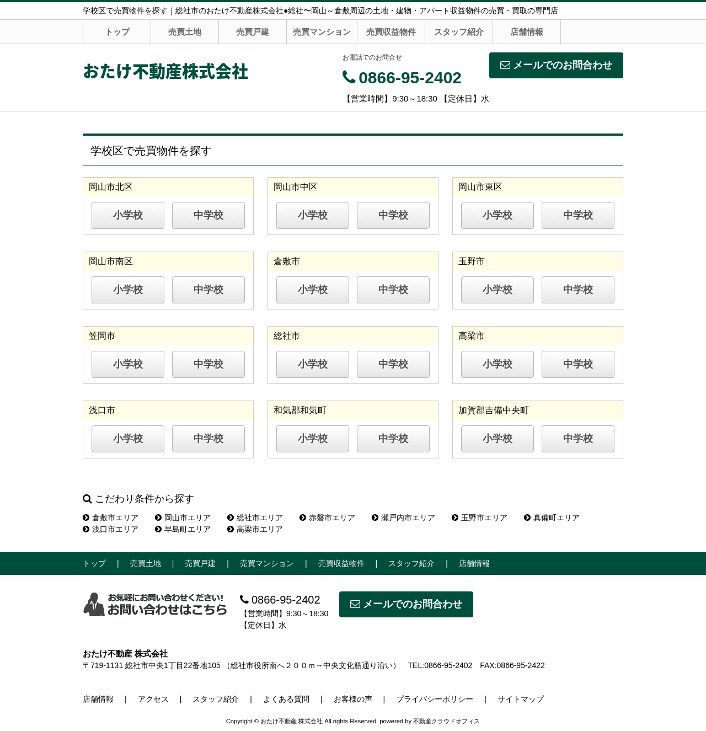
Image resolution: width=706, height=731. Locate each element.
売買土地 (184, 31)
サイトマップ (521, 699)
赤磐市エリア (327, 517)
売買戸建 (252, 31)
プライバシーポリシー (434, 699)
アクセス (153, 699)
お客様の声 (353, 699)
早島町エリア (183, 529)
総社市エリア (255, 517)
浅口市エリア (110, 529)
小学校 (128, 215)
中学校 (208, 215)
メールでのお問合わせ (556, 65)
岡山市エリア (183, 517)
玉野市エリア (479, 517)
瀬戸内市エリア (403, 517)
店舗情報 (526, 31)
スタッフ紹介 (459, 31)
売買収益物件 (391, 31)
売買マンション (322, 31)
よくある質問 (286, 699)
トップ (117, 31)
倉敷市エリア (110, 517)
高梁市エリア (255, 529)
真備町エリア (552, 517)
